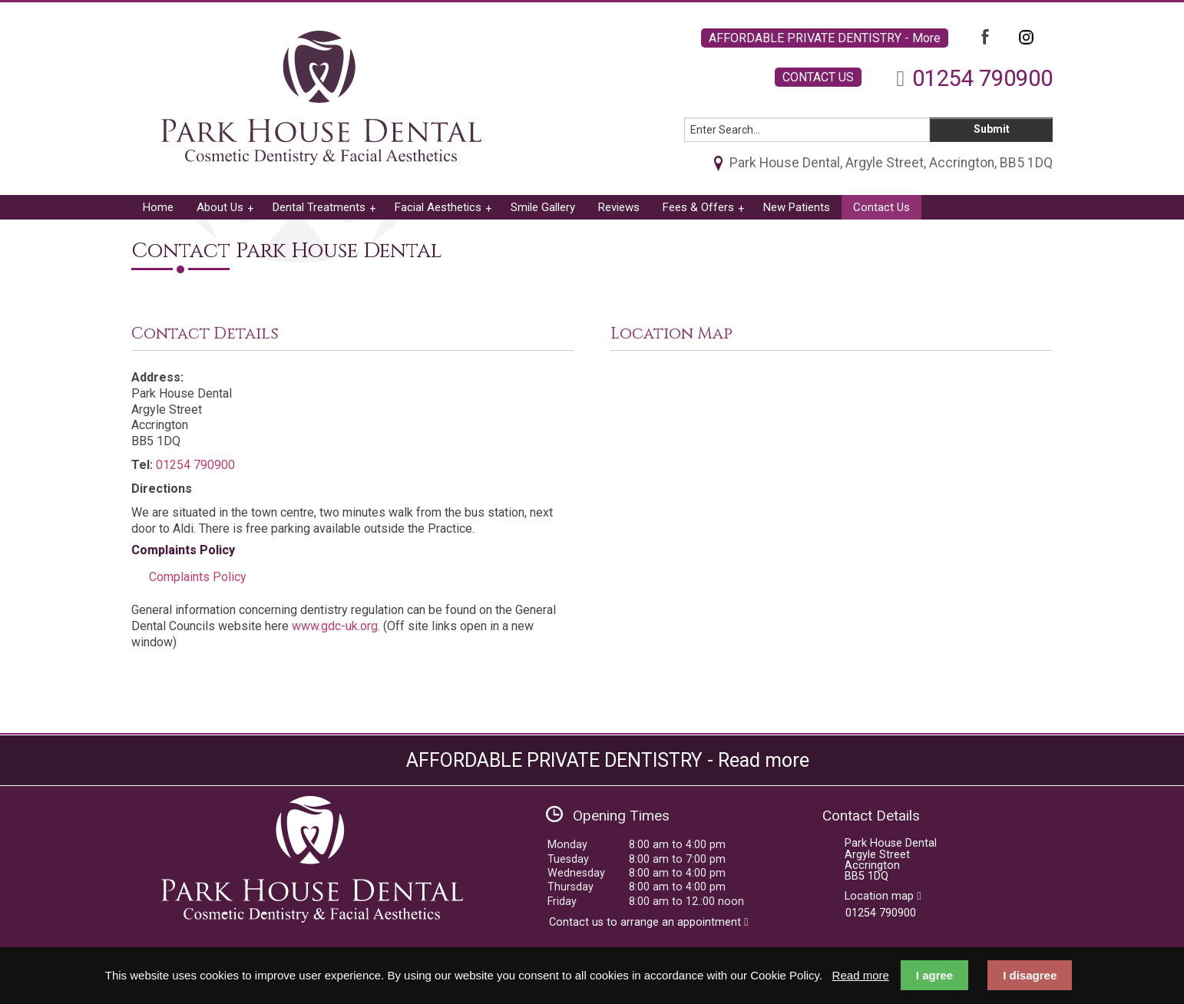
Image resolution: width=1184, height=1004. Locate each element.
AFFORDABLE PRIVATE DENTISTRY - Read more (607, 760)
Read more (860, 975)
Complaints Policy (197, 577)
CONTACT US (818, 77)
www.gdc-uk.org (335, 626)
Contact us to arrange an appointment (648, 922)
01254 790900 (974, 79)
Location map (883, 896)
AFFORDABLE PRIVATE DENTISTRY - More (825, 38)
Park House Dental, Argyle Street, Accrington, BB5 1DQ (891, 162)
